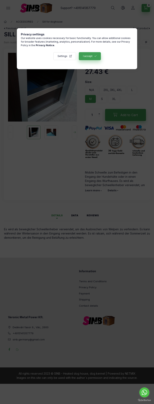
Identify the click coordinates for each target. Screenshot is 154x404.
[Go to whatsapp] (144, 392)
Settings (62, 56)
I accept (87, 56)
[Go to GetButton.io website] (144, 400)
